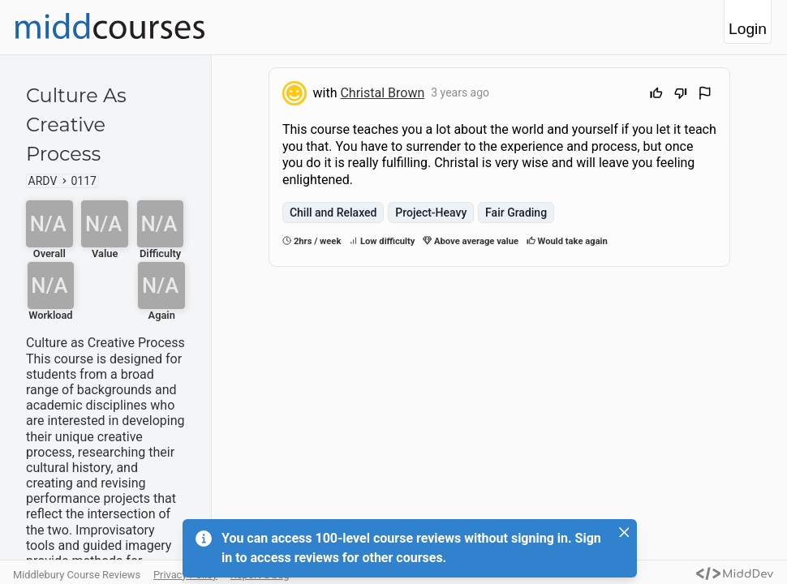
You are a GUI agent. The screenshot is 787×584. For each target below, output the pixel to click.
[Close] (624, 532)
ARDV (43, 180)
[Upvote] (656, 95)
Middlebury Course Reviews (76, 575)
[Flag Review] (705, 95)
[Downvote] (681, 95)
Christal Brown (382, 93)
